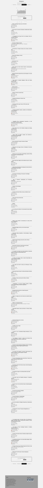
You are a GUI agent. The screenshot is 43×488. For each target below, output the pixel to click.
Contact (5, 42)
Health (5, 23)
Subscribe (30, 459)
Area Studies (5, 10)
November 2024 (24, 4)
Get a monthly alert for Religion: (27, 16)
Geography (5, 22)
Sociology (5, 38)
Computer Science (5, 14)
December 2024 (29, 4)
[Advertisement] (21, 118)
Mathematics (5, 30)
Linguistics (5, 27)
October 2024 (19, 4)
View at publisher (18, 27)
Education (5, 19)
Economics (5, 18)
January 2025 (33, 4)
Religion (5, 35)
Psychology (5, 34)
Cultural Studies (5, 15)
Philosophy (5, 31)
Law (5, 26)
